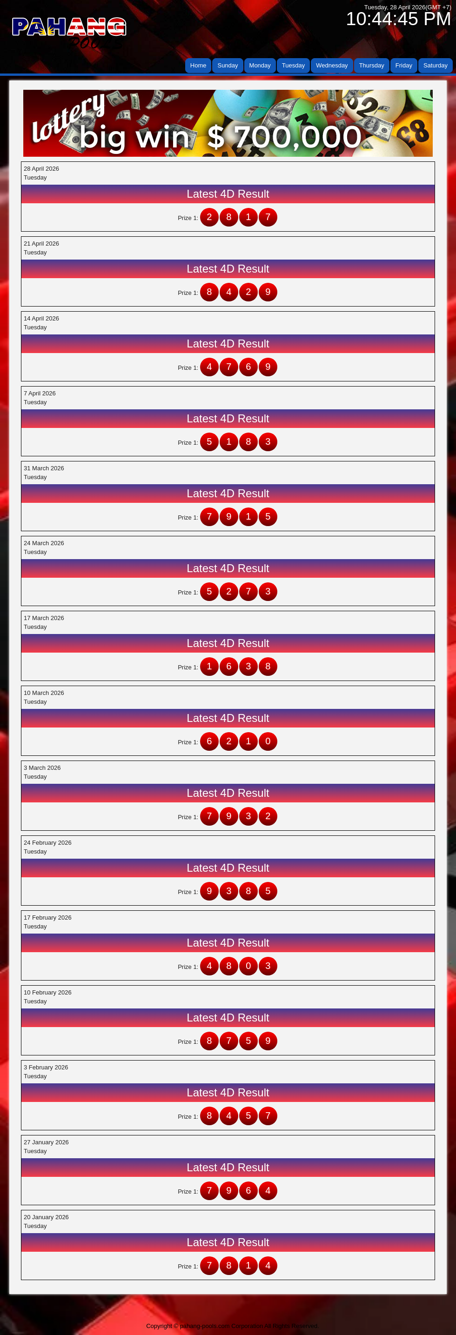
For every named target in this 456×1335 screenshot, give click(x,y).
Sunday (227, 65)
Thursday (371, 65)
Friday (404, 65)
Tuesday (293, 65)
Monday (260, 65)
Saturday (435, 65)
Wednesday (332, 65)
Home (198, 65)
